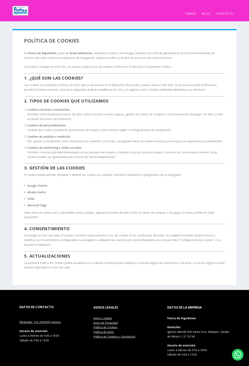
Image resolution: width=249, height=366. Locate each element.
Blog (206, 8)
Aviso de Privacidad (105, 317)
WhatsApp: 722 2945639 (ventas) (40, 316)
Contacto (225, 8)
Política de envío (103, 326)
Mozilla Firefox (36, 186)
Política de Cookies (105, 321)
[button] (238, 355)
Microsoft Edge (36, 199)
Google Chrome (37, 180)
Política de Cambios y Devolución (114, 331)
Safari (30, 193)
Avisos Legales (102, 312)
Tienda (190, 8)
